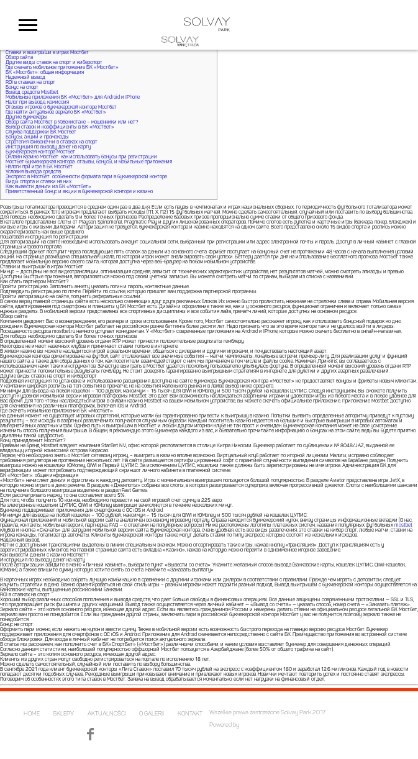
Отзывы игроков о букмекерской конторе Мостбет (61, 107)
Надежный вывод (25, 77)
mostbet (403, 525)
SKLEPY (63, 714)
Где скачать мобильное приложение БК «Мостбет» (62, 67)
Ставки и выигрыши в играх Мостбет (47, 52)
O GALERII (151, 714)
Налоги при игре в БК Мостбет (39, 167)
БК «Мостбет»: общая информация (45, 72)
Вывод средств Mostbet (32, 92)
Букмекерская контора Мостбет (40, 152)
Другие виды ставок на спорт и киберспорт (54, 62)
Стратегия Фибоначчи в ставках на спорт (52, 142)
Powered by (224, 725)
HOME (32, 714)
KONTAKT (190, 714)
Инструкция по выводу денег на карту (48, 147)
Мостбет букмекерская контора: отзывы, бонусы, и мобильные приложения (89, 162)
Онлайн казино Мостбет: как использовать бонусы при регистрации (81, 157)
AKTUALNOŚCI (107, 714)
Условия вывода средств (33, 172)
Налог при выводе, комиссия (37, 102)
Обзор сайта (19, 57)
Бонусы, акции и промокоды (37, 137)
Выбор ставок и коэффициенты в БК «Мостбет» (60, 127)
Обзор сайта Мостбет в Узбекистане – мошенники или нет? (72, 122)
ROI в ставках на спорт (30, 82)
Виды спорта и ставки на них (38, 182)
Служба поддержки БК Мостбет (41, 132)
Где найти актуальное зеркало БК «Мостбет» (56, 112)
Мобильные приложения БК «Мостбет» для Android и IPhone (73, 97)
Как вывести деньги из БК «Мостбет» (48, 186)
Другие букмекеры (26, 117)
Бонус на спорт (22, 87)
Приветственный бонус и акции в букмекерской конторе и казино (79, 191)
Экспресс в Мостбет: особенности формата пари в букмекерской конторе (86, 177)
